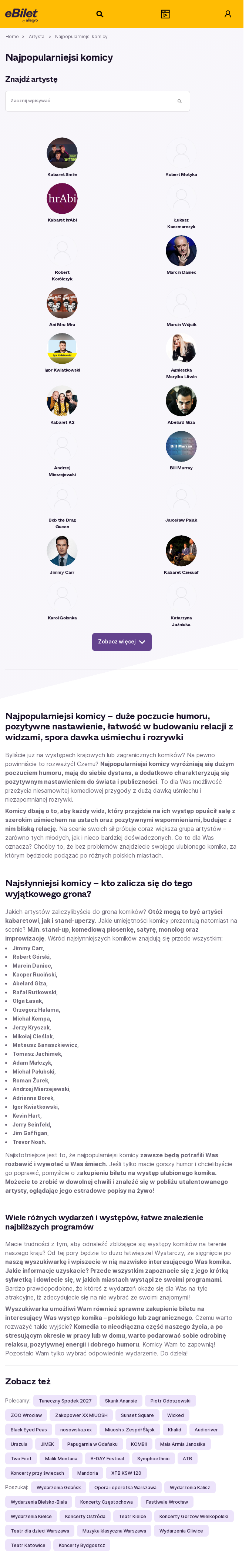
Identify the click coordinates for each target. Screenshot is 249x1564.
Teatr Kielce (132, 1516)
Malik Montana (61, 1458)
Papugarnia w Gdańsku (92, 1444)
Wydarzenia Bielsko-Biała (39, 1502)
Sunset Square (137, 1415)
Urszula (19, 1444)
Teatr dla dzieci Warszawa (40, 1531)
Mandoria (87, 1473)
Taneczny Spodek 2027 (65, 1401)
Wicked (175, 1415)
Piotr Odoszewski (171, 1401)
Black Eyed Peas (29, 1429)
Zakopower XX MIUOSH (81, 1415)
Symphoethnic (153, 1458)
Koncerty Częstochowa (106, 1502)
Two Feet (21, 1458)
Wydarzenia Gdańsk (59, 1487)
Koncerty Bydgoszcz (82, 1545)
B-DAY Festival (107, 1458)
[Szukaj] (100, 14)
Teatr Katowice (28, 1545)
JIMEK (47, 1444)
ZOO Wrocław (26, 1415)
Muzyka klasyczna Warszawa (114, 1531)
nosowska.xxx (76, 1429)
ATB (187, 1458)
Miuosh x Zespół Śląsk (130, 1429)
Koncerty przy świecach (37, 1473)
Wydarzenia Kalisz (190, 1487)
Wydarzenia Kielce (31, 1516)
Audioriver (206, 1429)
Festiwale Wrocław (167, 1502)
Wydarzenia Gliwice (181, 1531)
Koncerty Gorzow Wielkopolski (193, 1516)
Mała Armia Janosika (182, 1444)
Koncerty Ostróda (85, 1516)
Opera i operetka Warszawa (125, 1487)
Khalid (174, 1429)
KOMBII (139, 1444)
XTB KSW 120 (126, 1473)
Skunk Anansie (121, 1401)
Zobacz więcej (122, 642)
